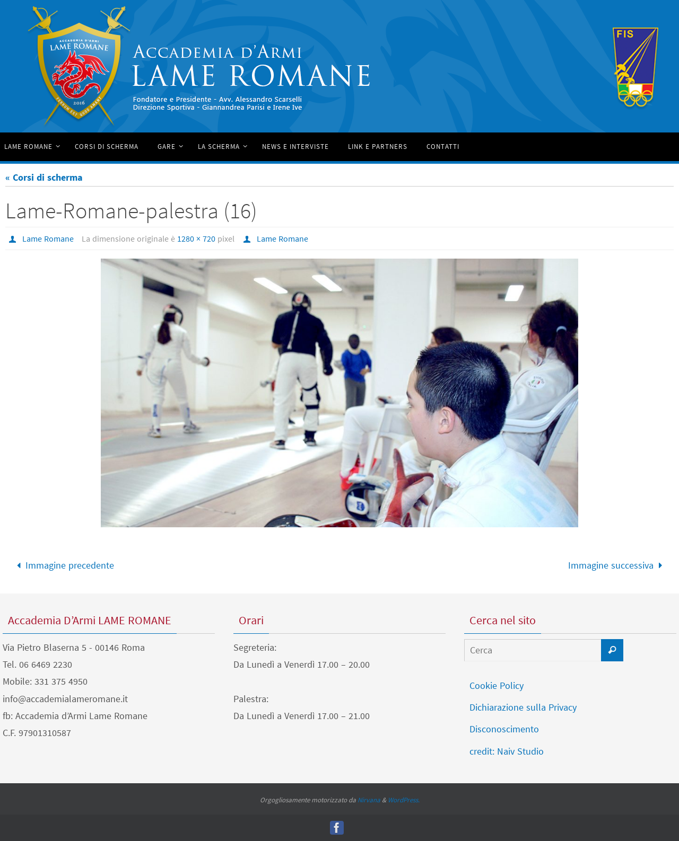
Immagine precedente (63, 565)
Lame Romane (48, 238)
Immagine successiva (617, 565)
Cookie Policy (496, 685)
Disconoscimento (504, 729)
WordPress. (404, 799)
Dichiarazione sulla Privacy (523, 707)
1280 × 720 (196, 238)
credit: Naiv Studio (506, 751)
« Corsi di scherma (44, 177)
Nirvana (369, 799)
